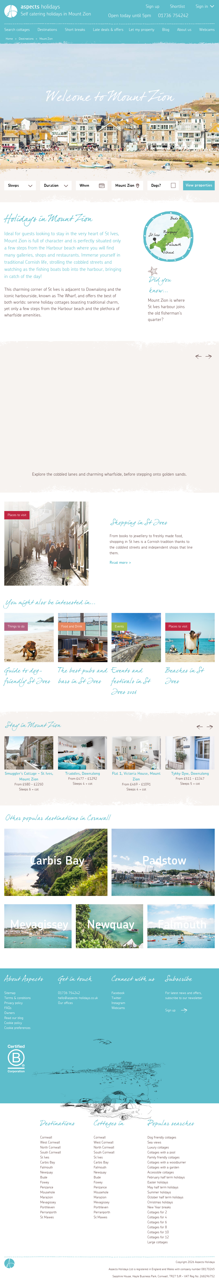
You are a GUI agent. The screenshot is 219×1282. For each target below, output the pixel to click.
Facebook (196, 16)
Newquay (46, 1172)
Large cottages (157, 1242)
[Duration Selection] (56, 185)
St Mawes (47, 1217)
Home (9, 38)
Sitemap (9, 993)
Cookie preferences (17, 1028)
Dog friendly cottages (161, 1137)
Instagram (211, 16)
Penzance (46, 1187)
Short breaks (75, 30)
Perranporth (48, 1212)
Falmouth (46, 1167)
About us (184, 30)
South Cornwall (50, 1152)
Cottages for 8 (157, 1227)
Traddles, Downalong (82, 773)
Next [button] (208, 358)
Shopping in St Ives (139, 524)
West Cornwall (50, 1142)
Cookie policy (13, 1023)
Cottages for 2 (157, 1212)
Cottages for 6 (157, 1222)
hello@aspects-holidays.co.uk (78, 998)
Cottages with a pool (161, 1152)
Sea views (154, 1142)
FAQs (7, 1008)
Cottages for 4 (157, 1217)
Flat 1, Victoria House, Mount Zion (136, 776)
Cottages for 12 (158, 1237)
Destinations (47, 30)
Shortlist (177, 7)
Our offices (65, 1003)
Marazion (46, 1197)
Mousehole (47, 1192)
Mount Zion (124, 185)
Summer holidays (159, 1192)
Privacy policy (13, 1003)
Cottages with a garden (163, 1167)
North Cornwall (50, 1147)
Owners (9, 1013)
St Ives (44, 1157)
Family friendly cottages (163, 1157)
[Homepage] (10, 11)
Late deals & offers (108, 30)
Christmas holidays (160, 1202)
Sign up (152, 7)
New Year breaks (159, 1207)
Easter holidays (157, 1182)
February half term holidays (166, 1177)
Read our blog (13, 1018)
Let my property (141, 30)
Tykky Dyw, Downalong (190, 773)
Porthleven (47, 1207)
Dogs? (156, 185)
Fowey (44, 1182)
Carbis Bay (47, 1162)
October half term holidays (165, 1197)
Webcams (207, 30)
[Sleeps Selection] (20, 185)
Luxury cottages (158, 1147)
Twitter (203, 16)
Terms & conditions (17, 998)
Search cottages (17, 30)
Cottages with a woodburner (166, 1162)
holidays (40, 7)
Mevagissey (48, 1202)
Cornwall (46, 1137)
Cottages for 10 (158, 1232)
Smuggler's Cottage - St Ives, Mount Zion (29, 776)
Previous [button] (198, 358)
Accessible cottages (160, 1172)
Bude (43, 1177)
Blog (165, 30)
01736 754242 (69, 993)
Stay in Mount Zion (33, 726)
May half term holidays (162, 1187)
